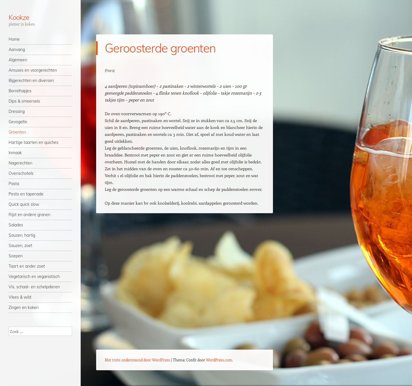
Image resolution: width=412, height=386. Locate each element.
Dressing (17, 111)
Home (14, 39)
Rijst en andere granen (29, 214)
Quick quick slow (24, 204)
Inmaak (15, 152)
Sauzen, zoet (20, 245)
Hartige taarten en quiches (33, 142)
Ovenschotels (21, 173)
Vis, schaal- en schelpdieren (34, 286)
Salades (16, 225)
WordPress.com (219, 359)
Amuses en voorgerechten (33, 70)
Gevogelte (18, 121)
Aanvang (17, 49)
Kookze (19, 17)
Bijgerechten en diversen (31, 80)
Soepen (16, 255)
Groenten (17, 132)
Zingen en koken (24, 307)
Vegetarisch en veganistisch (34, 276)
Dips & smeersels (24, 101)
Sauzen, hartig (22, 235)
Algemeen (18, 59)
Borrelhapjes (20, 90)
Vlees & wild (20, 297)
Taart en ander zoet (27, 266)
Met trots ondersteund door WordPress (137, 359)
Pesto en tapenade (26, 194)
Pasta (14, 183)
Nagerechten (20, 163)
